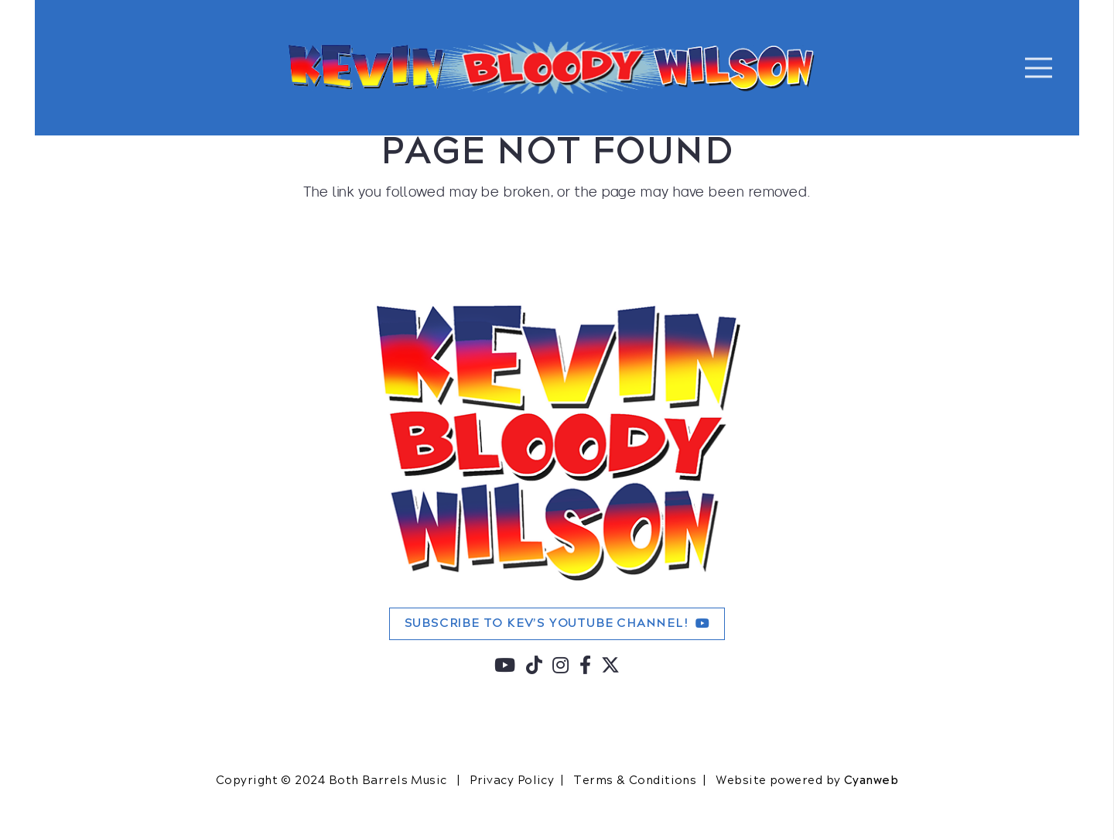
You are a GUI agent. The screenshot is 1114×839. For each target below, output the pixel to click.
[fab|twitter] (610, 668)
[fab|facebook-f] (585, 668)
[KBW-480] (557, 441)
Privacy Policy (512, 781)
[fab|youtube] (505, 668)
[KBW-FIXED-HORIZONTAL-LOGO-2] (552, 68)
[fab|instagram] (560, 668)
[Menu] (1039, 68)
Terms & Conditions (634, 781)
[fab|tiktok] (534, 668)
